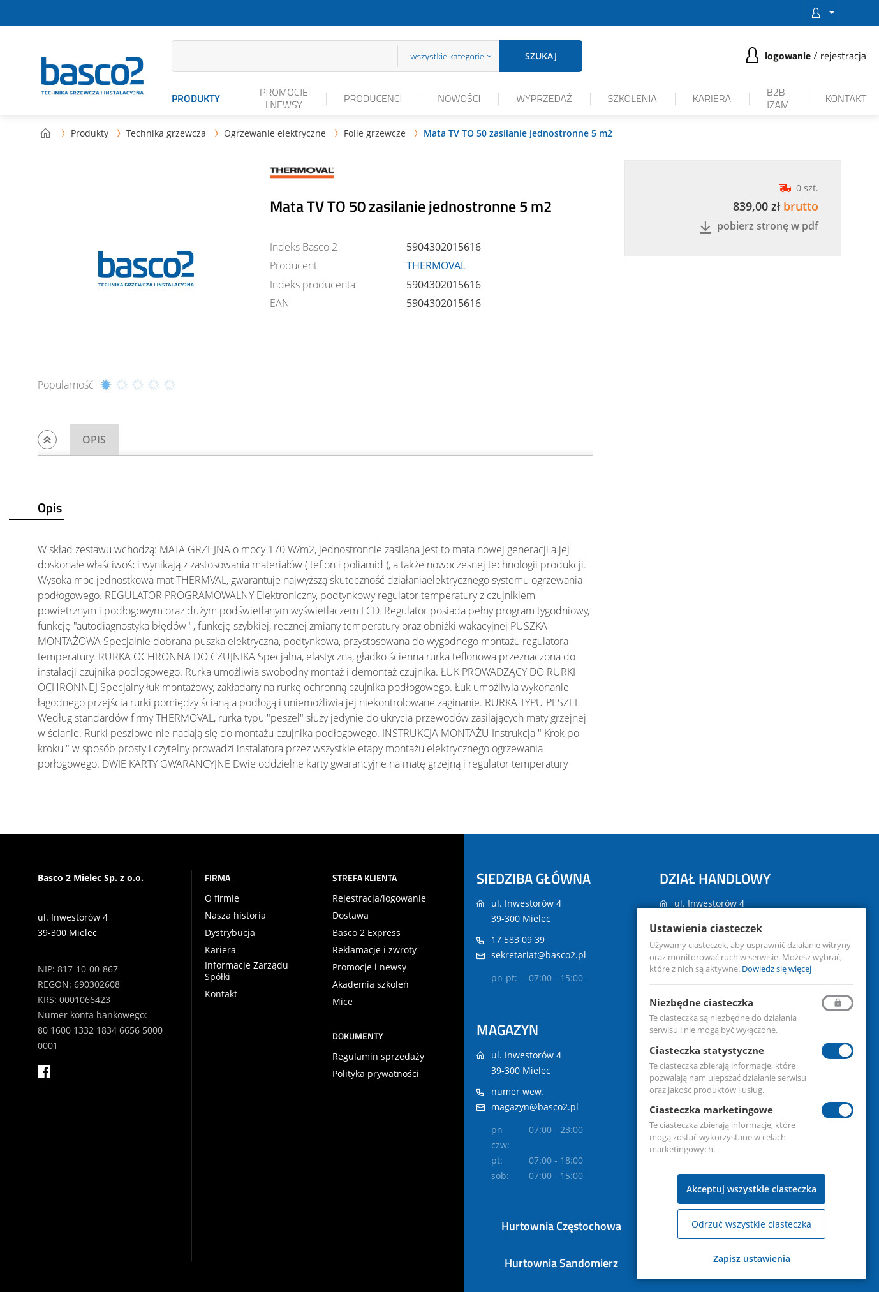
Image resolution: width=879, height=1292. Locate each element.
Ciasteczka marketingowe (711, 1109)
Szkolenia (632, 98)
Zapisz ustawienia (751, 1258)
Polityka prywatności (375, 1074)
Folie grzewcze (375, 133)
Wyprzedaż (544, 98)
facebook (44, 1071)
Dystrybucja (230, 933)
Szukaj (541, 56)
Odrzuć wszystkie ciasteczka (751, 1224)
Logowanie (788, 55)
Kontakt (846, 98)
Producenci (373, 98)
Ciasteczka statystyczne (706, 1050)
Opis (94, 440)
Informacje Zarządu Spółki (246, 971)
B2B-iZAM (778, 98)
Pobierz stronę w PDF (758, 227)
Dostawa (350, 915)
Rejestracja (843, 55)
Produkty (196, 98)
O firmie (222, 898)
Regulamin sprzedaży (378, 1056)
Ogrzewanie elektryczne (275, 133)
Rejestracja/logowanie (379, 898)
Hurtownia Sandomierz (561, 1263)
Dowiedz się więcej (776, 968)
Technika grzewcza (166, 133)
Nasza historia (235, 915)
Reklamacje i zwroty (374, 950)
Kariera (712, 98)
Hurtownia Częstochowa (561, 1226)
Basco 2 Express (366, 933)
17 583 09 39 (518, 939)
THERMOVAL (436, 265)
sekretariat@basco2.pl (538, 955)
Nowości (459, 98)
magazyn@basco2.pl (535, 1107)
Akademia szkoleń (370, 984)
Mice (342, 1001)
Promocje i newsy (284, 98)
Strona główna (45, 132)
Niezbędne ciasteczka (701, 1002)
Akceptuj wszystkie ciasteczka (751, 1189)
